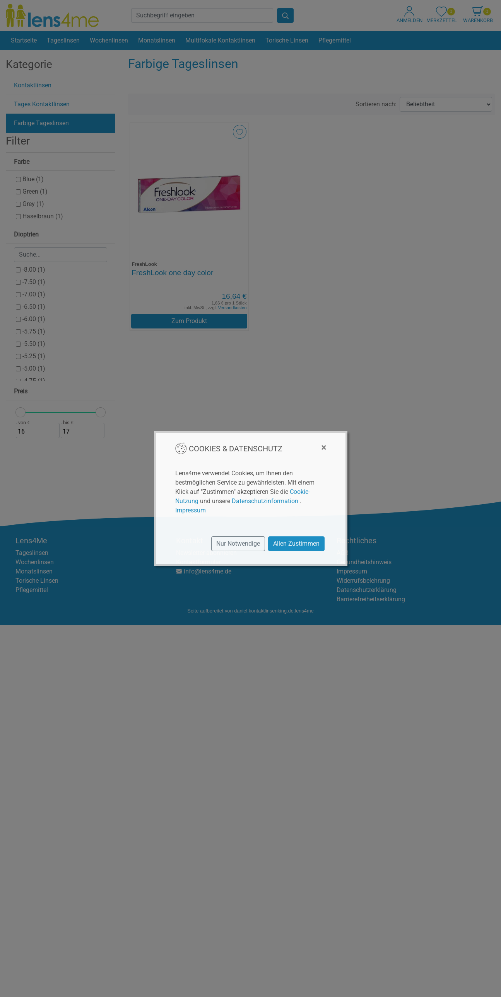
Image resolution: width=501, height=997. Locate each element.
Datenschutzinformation (265, 501)
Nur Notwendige (238, 543)
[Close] (323, 447)
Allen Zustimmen (296, 543)
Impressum (190, 510)
